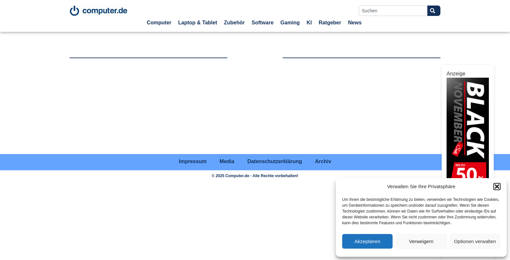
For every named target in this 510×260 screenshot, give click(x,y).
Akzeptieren (367, 241)
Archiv (323, 161)
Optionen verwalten (475, 241)
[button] (497, 186)
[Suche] (433, 11)
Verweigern (421, 241)
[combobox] (393, 11)
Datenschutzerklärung (274, 161)
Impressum (193, 161)
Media (227, 161)
